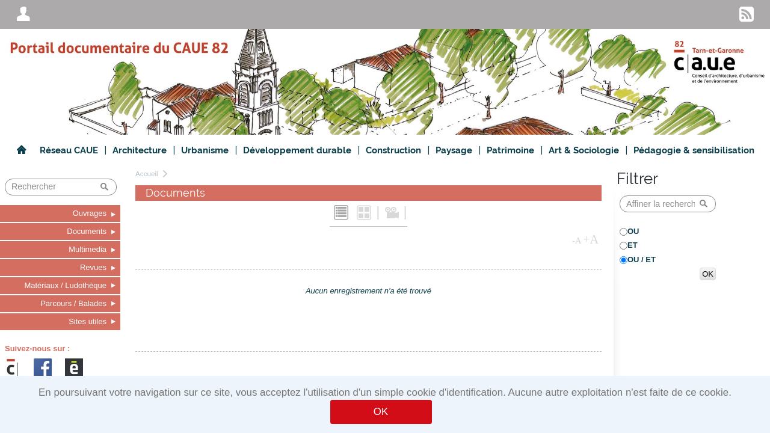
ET (632, 245)
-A (577, 240)
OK (381, 411)
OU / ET (641, 259)
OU (633, 231)
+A (591, 239)
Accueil (146, 173)
